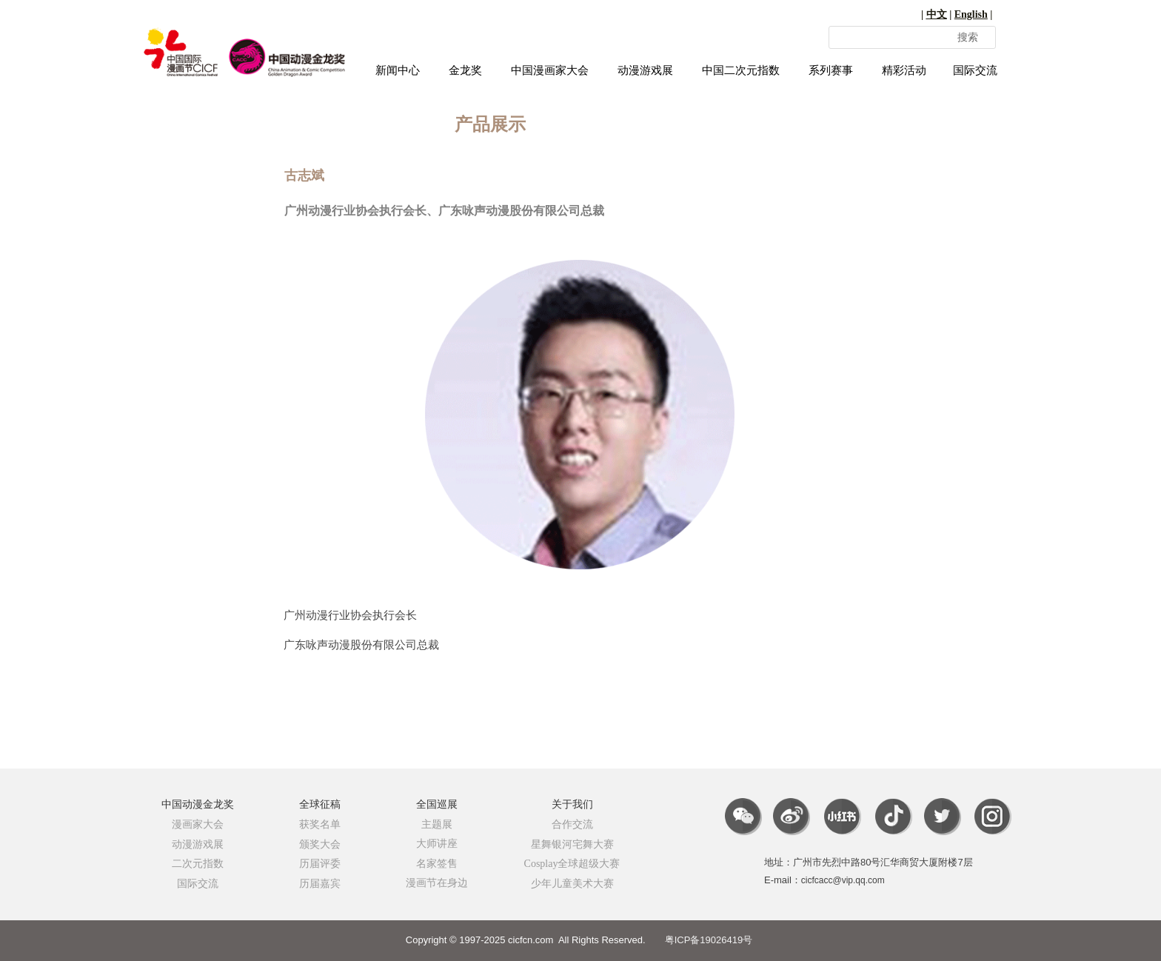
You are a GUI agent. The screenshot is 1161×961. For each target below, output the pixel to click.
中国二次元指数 (741, 70)
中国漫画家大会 (550, 70)
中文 (936, 14)
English (971, 14)
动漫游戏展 (645, 70)
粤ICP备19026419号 (709, 939)
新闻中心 (397, 70)
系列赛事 (831, 70)
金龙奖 (465, 70)
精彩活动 (904, 70)
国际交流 (975, 70)
